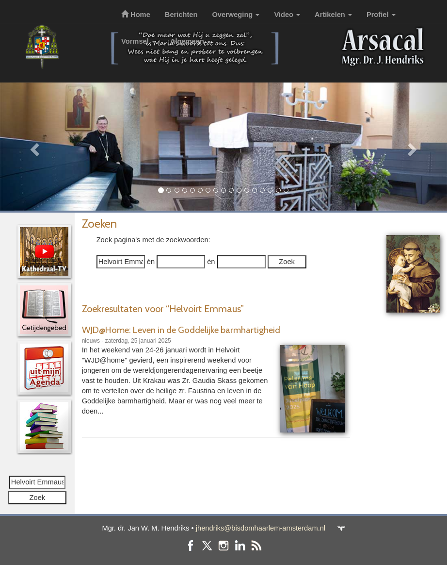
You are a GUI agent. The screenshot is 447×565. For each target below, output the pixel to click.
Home (135, 14)
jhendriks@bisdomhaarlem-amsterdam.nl (260, 528)
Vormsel (138, 41)
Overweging (235, 14)
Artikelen (333, 14)
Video (287, 14)
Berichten (181, 14)
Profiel (381, 14)
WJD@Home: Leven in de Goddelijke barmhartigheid (181, 329)
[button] (33, 147)
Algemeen (190, 41)
